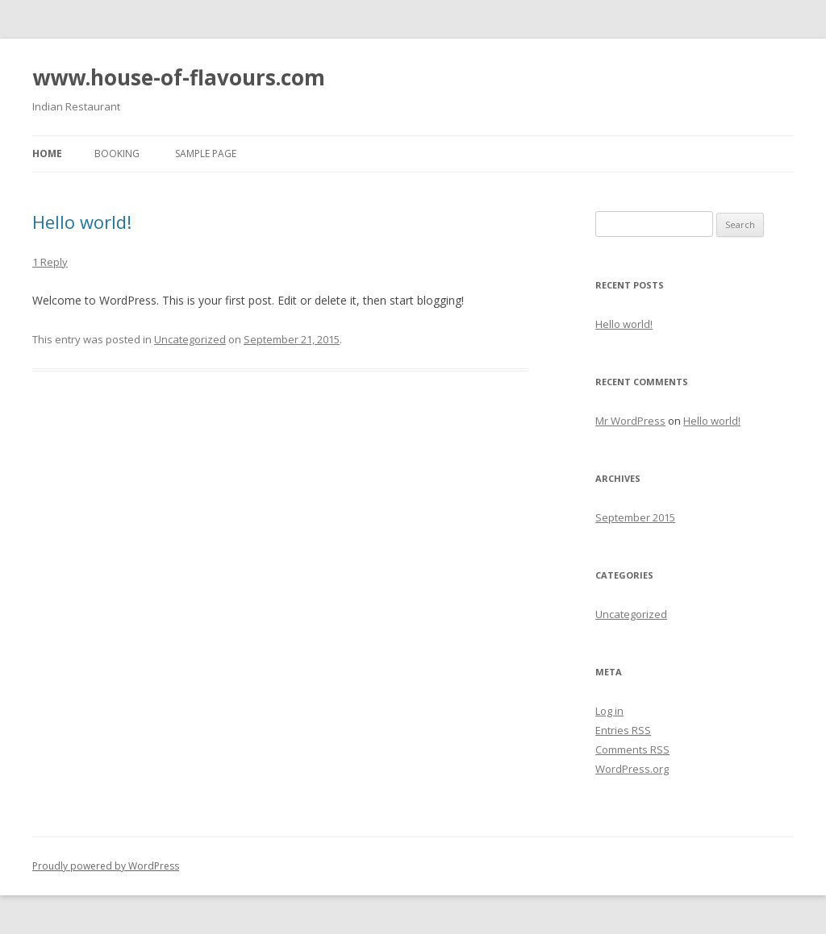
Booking (117, 153)
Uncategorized (190, 339)
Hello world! (81, 222)
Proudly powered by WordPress (105, 866)
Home (47, 153)
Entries (623, 730)
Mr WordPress (630, 420)
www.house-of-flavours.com (178, 77)
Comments (632, 749)
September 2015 (635, 517)
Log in (609, 711)
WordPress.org (632, 769)
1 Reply (50, 262)
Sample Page (205, 153)
